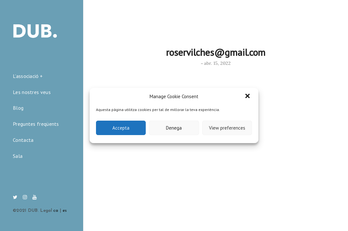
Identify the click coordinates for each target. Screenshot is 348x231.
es (65, 210)
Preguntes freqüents (36, 124)
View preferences (227, 128)
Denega (174, 128)
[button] (248, 96)
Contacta (23, 140)
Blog (18, 108)
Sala (17, 156)
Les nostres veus (32, 92)
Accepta (120, 128)
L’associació (26, 76)
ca (55, 210)
